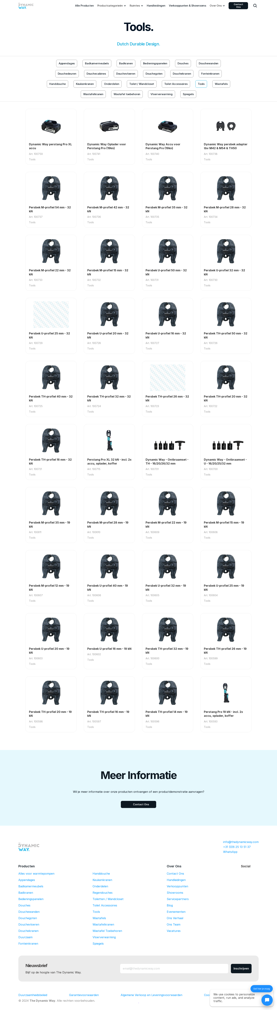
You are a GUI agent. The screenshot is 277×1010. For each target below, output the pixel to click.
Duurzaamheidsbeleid (32, 995)
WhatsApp (230, 852)
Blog (170, 905)
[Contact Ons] (138, 804)
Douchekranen (28, 931)
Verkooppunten (177, 886)
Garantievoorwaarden (84, 995)
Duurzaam (25, 937)
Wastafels (99, 918)
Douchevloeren (28, 924)
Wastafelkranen (103, 924)
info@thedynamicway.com (241, 842)
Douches (24, 905)
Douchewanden (29, 911)
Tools (96, 911)
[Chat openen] (267, 1000)
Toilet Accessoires (105, 905)
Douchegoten (27, 918)
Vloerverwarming (104, 937)
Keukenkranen (102, 880)
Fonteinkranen (28, 943)
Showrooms (175, 892)
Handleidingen (176, 880)
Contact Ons (238, 5)
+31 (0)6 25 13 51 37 (237, 847)
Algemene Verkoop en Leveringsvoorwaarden (151, 995)
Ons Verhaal (175, 918)
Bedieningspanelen (30, 899)
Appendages (26, 880)
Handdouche (101, 873)
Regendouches (103, 892)
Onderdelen (100, 886)
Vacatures (174, 931)
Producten (26, 866)
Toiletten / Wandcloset (108, 899)
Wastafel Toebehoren (107, 931)
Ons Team (173, 924)
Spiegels (98, 943)
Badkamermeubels (30, 886)
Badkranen (25, 892)
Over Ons (174, 866)
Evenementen (176, 911)
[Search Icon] (255, 5)
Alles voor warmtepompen (36, 873)
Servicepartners (178, 899)
